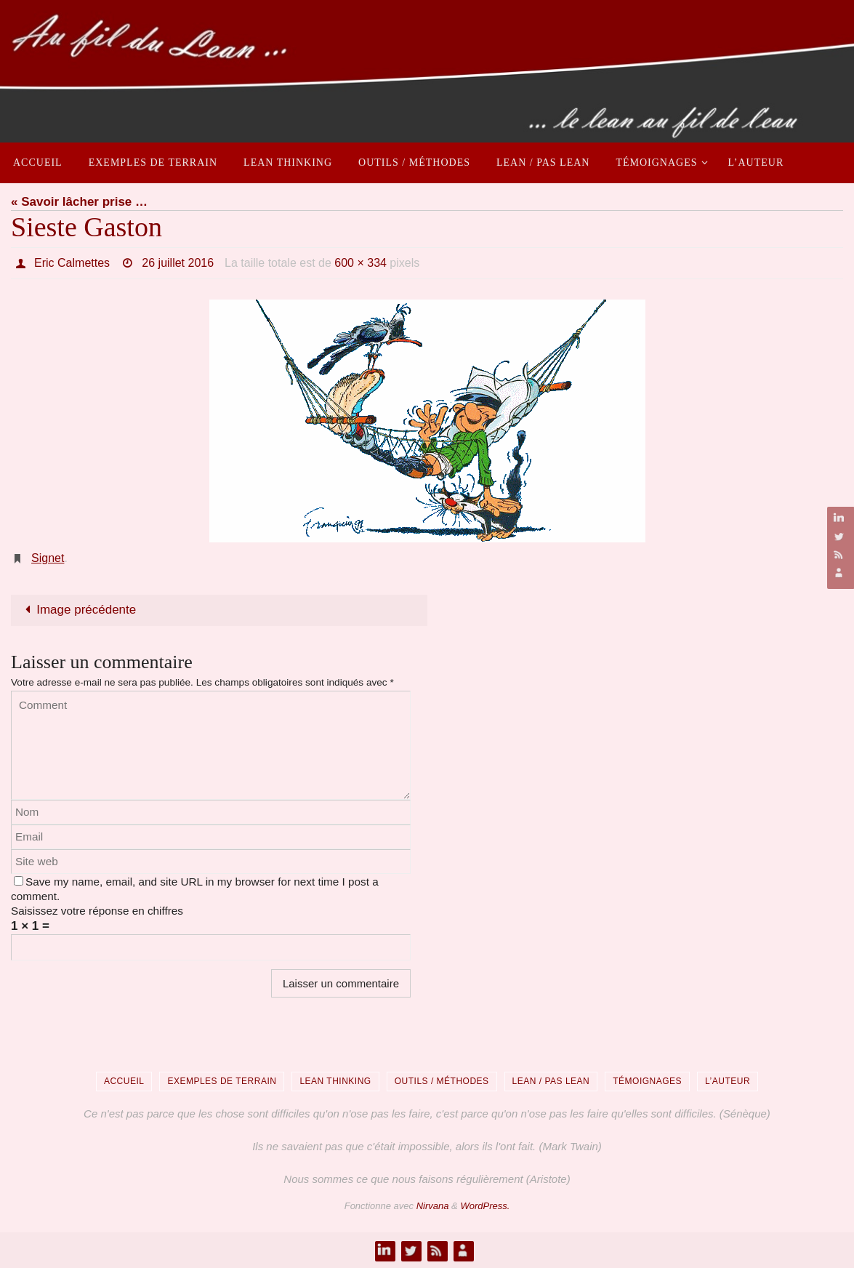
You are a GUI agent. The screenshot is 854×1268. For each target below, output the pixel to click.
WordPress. (484, 1205)
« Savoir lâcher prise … (79, 202)
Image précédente (77, 610)
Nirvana (432, 1205)
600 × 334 (360, 263)
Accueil (124, 1081)
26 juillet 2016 (178, 263)
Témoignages (647, 1081)
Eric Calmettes (72, 263)
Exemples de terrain (221, 1081)
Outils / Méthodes (442, 1081)
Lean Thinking (335, 1081)
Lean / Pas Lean (551, 1081)
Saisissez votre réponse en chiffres (97, 910)
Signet (47, 558)
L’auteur (727, 1081)
